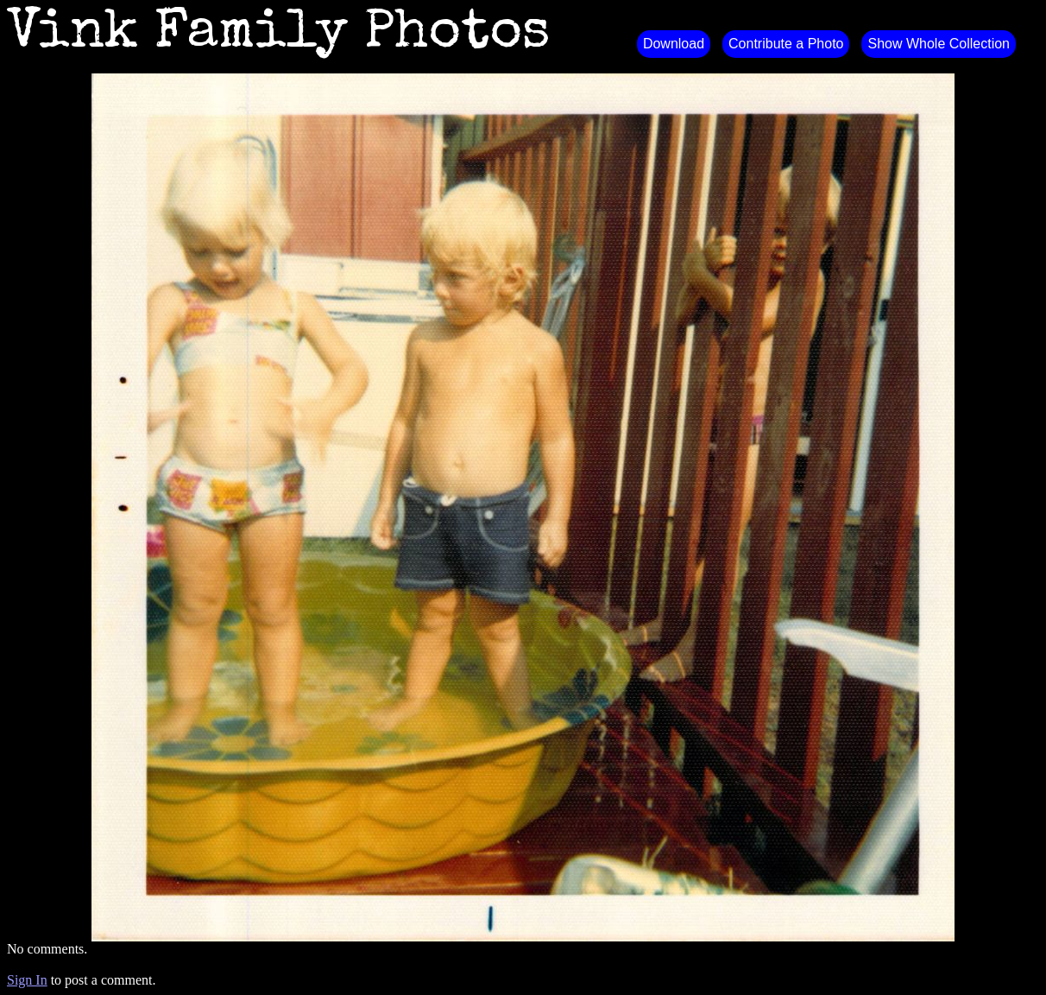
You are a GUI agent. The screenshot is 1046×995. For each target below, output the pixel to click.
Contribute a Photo (785, 43)
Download (673, 43)
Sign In (27, 980)
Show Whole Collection (938, 43)
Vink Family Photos (279, 34)
